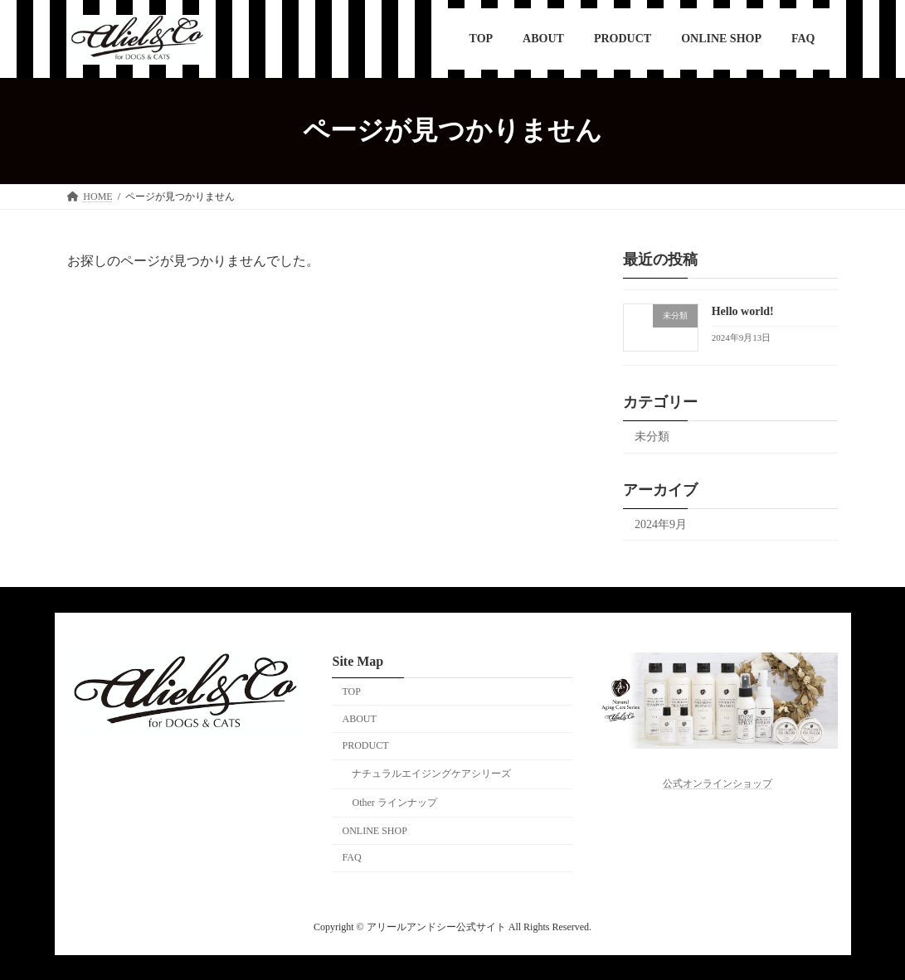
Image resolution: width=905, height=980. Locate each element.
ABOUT (359, 718)
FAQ (351, 857)
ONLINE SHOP (374, 831)
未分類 (652, 435)
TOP (351, 691)
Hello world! (743, 311)
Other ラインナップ (394, 802)
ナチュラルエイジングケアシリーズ (431, 773)
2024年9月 (661, 523)
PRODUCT (365, 745)
